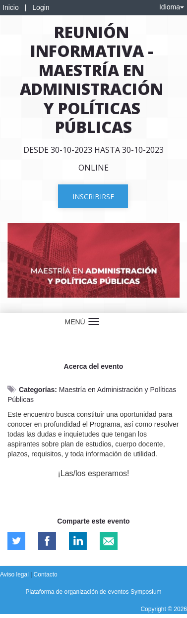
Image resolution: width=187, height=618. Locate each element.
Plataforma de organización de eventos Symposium (93, 591)
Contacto (46, 574)
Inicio (10, 7)
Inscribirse (93, 196)
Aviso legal (15, 574)
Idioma (171, 7)
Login (40, 7)
